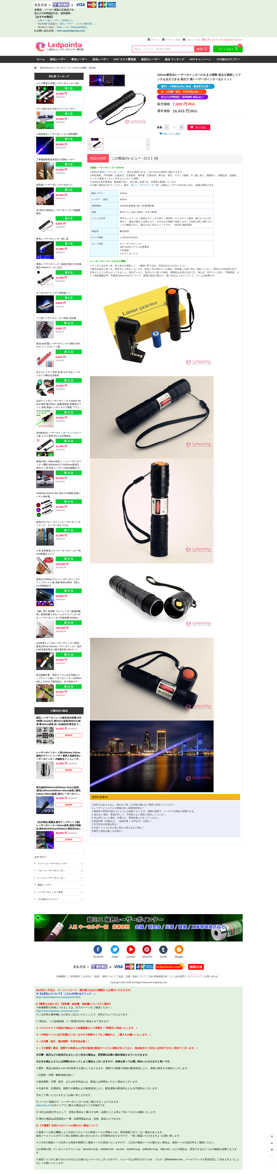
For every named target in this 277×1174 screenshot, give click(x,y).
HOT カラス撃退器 (125, 59)
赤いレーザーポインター (143, 185)
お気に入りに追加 (170, 134)
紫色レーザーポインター (112, 172)
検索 (202, 49)
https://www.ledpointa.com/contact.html (57, 1011)
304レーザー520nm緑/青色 (72, 27)
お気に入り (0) (191, 40)
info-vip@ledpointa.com (71, 31)
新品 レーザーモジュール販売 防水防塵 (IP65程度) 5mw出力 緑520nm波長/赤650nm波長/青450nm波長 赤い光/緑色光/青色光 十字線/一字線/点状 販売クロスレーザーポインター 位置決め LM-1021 (59, 721)
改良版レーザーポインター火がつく (54, 185)
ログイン (153, 40)
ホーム (41, 59)
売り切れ (201, 127)
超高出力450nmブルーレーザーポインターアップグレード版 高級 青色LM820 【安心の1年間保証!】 (58, 582)
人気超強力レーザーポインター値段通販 (57, 134)
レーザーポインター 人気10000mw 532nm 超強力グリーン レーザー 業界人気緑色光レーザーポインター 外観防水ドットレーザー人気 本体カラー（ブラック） (58, 755)
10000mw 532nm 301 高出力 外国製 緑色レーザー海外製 (58, 495)
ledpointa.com (43, 1105)
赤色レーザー (100, 59)
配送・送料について (105, 976)
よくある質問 (177, 976)
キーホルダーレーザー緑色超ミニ (53, 293)
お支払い (87, 976)
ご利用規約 (74, 976)
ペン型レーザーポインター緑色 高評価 (56, 318)
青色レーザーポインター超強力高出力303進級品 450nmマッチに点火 (58, 265)
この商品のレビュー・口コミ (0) (135, 158)
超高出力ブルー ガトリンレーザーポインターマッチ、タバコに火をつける (58, 523)
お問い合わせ (211, 976)
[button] (89, 144)
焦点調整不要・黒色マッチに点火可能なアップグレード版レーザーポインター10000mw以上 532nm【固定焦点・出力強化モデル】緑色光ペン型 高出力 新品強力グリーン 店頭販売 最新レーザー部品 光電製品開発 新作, (59, 678)
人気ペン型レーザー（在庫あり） (56, 20)
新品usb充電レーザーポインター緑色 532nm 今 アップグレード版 (58, 345)
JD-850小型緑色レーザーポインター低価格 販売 (58, 211)
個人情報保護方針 (158, 976)
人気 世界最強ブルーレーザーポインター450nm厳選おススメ (58, 552)
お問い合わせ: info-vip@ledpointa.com (222, 40)
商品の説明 (98, 158)
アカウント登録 (171, 40)
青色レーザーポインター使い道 (52, 239)
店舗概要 (60, 976)
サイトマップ (194, 976)
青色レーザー (79, 59)
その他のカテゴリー (228, 59)
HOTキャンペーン (200, 59)
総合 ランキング (174, 59)
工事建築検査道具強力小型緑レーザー (55, 159)
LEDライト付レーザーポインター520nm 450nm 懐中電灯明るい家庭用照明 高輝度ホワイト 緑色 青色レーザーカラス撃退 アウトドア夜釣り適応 (59, 404)
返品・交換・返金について (132, 976)
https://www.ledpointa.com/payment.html (58, 997)
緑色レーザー (58, 59)
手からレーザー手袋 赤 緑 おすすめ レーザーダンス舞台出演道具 (58, 373)
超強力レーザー (150, 59)
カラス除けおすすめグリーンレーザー (55, 109)
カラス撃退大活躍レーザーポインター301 (57, 83)
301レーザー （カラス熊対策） (77, 23)
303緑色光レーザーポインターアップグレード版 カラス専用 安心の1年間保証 (58, 434)
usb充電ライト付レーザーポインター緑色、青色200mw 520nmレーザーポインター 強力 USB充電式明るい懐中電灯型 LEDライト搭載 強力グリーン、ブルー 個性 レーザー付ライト (59, 646)
